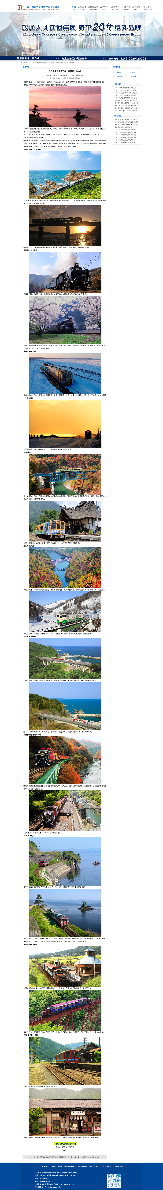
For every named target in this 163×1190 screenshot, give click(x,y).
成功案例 (133, 77)
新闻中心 (44, 63)
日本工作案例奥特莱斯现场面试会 (125, 132)
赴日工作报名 (106, 1166)
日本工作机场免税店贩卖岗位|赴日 (126, 108)
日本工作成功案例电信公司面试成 (125, 130)
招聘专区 (119, 72)
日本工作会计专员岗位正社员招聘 (125, 95)
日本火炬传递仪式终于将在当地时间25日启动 (51, 1157)
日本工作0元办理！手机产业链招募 (126, 93)
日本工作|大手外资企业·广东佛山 (125, 90)
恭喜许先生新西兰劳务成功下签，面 (126, 125)
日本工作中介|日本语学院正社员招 (126, 110)
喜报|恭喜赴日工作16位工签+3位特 (126, 119)
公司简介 (133, 72)
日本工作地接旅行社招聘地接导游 (125, 105)
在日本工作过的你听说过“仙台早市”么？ (86, 1157)
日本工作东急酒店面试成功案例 (125, 140)
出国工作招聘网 (34, 63)
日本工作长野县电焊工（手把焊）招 (126, 103)
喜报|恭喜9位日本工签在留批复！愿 (126, 122)
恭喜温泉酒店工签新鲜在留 (123, 127)
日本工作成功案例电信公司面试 (125, 142)
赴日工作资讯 (94, 1166)
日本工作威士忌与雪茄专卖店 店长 (126, 98)
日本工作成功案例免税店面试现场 (125, 135)
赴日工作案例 (69, 1166)
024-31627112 (68, 1147)
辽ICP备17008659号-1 (53, 1187)
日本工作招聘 (81, 1166)
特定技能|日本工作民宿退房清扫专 (126, 100)
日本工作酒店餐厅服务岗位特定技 (125, 88)
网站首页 (45, 1166)
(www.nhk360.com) (69, 1172)
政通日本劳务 (57, 1166)
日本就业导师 (118, 1166)
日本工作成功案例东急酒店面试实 (125, 137)
